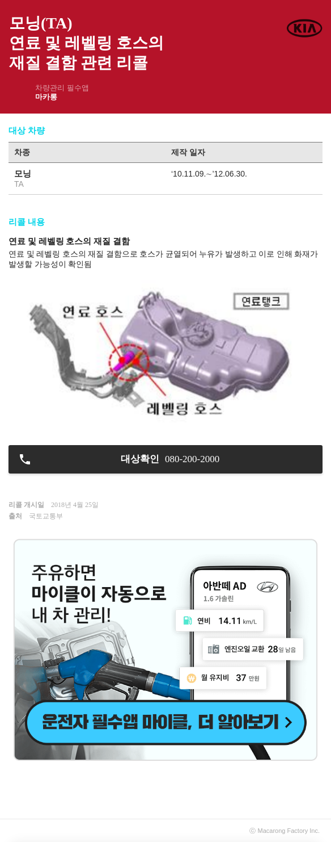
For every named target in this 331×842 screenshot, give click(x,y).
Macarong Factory (283, 830)
